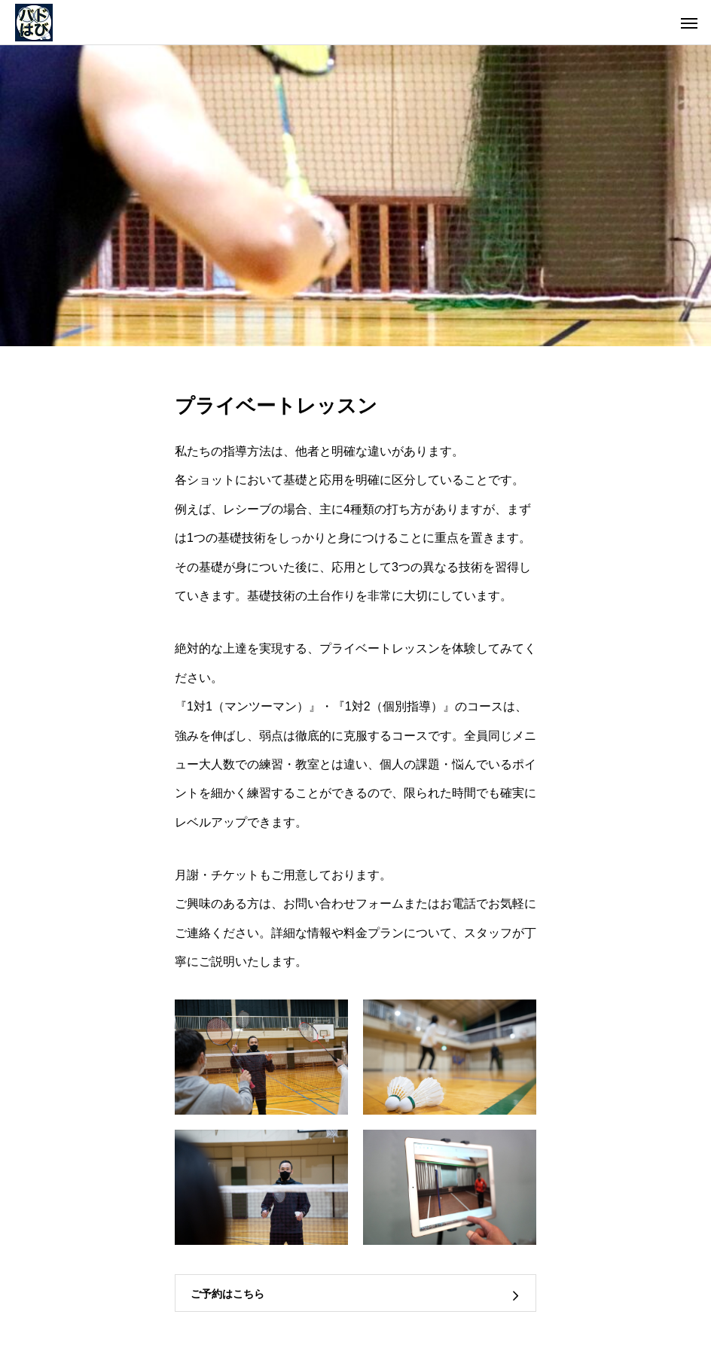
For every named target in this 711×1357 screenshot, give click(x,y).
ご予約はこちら (227, 1294)
